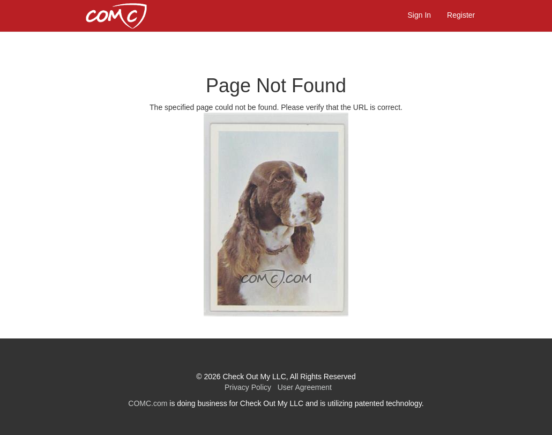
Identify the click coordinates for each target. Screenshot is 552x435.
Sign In (419, 15)
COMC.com (147, 403)
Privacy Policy (246, 387)
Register (461, 15)
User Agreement (302, 387)
